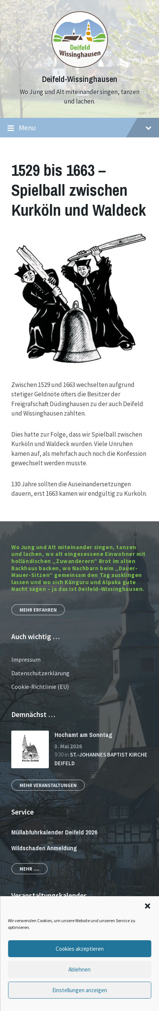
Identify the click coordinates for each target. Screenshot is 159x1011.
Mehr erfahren (38, 610)
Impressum (26, 659)
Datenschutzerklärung (40, 673)
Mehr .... (29, 869)
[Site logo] (79, 65)
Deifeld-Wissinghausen (79, 79)
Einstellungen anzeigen (79, 990)
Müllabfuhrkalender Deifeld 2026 (54, 832)
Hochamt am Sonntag (83, 734)
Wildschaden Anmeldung (44, 848)
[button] (147, 906)
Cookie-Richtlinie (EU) (40, 686)
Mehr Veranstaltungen (48, 785)
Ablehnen (79, 969)
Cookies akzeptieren (80, 948)
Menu (79, 128)
